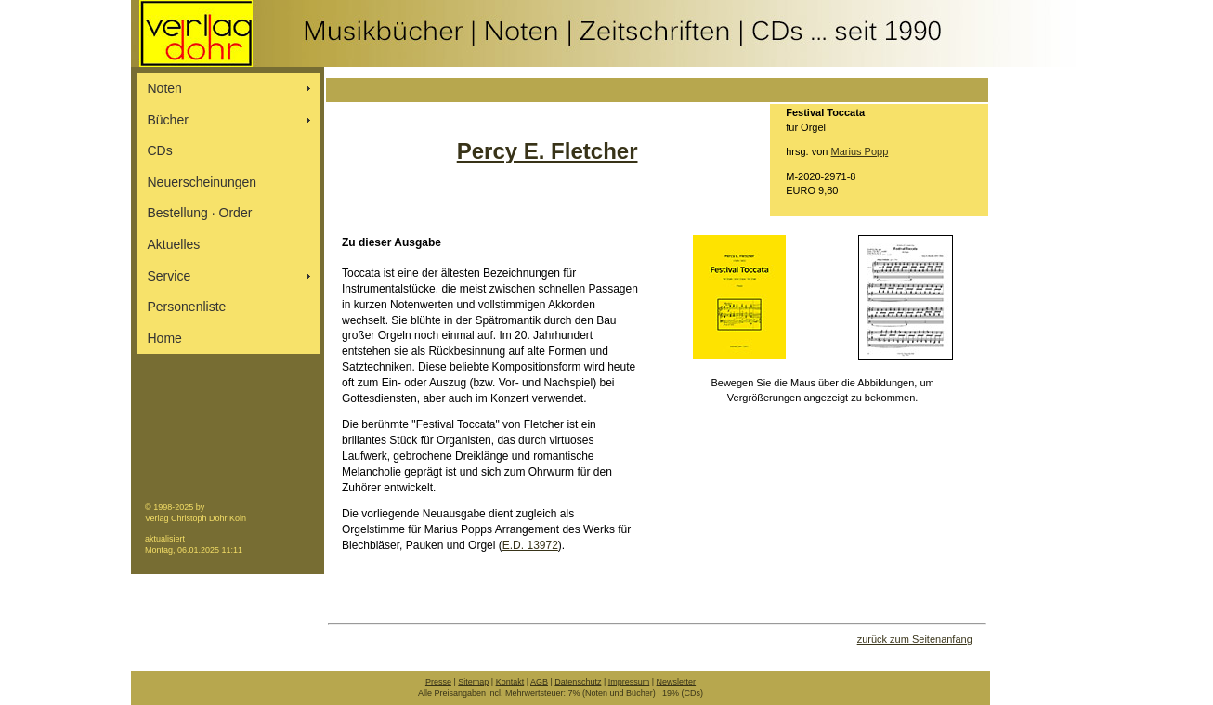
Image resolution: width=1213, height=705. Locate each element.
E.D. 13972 (530, 545)
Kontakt (510, 681)
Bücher (168, 119)
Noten (165, 88)
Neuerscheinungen (202, 182)
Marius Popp (860, 151)
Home (165, 338)
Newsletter (677, 681)
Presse (438, 681)
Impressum (629, 681)
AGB (539, 681)
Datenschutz (577, 681)
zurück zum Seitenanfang (914, 639)
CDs (160, 150)
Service (169, 275)
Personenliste (187, 306)
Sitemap (473, 681)
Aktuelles (174, 244)
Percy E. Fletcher (547, 150)
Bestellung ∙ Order (200, 212)
